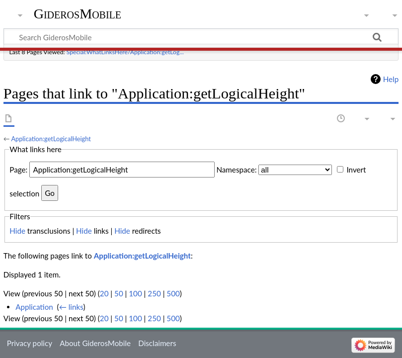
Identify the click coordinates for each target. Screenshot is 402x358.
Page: (18, 169)
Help (391, 79)
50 (118, 293)
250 (154, 293)
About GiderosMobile (95, 343)
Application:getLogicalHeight (50, 139)
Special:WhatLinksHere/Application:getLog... (125, 52)
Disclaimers (157, 343)
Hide (17, 230)
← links (71, 306)
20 (104, 293)
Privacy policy (29, 343)
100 (135, 293)
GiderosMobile (77, 13)
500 (172, 293)
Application (34, 306)
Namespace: (236, 169)
